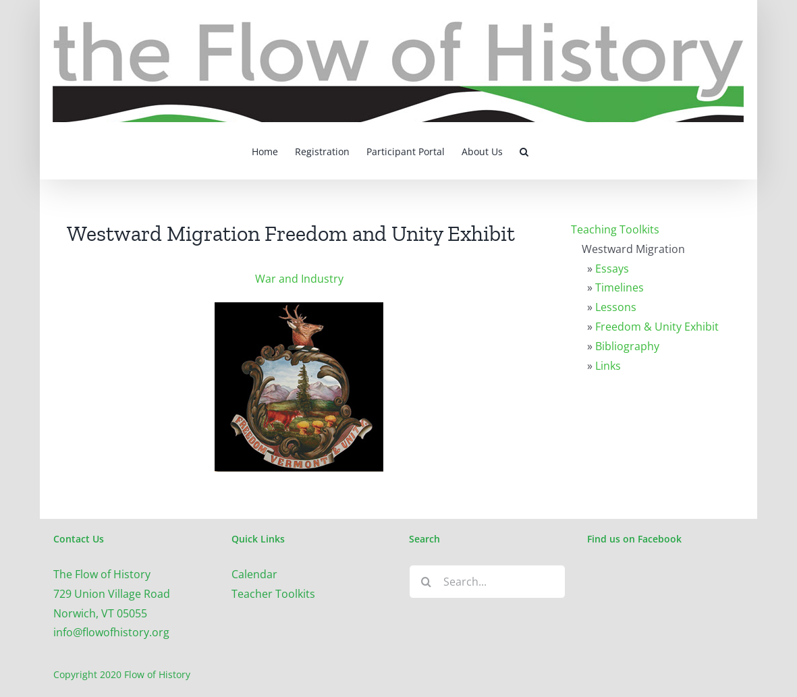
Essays (612, 268)
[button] (524, 150)
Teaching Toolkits (615, 229)
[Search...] (487, 581)
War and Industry (299, 278)
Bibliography (627, 346)
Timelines (619, 287)
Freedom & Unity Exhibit (657, 326)
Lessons (615, 307)
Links (608, 365)
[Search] (426, 581)
